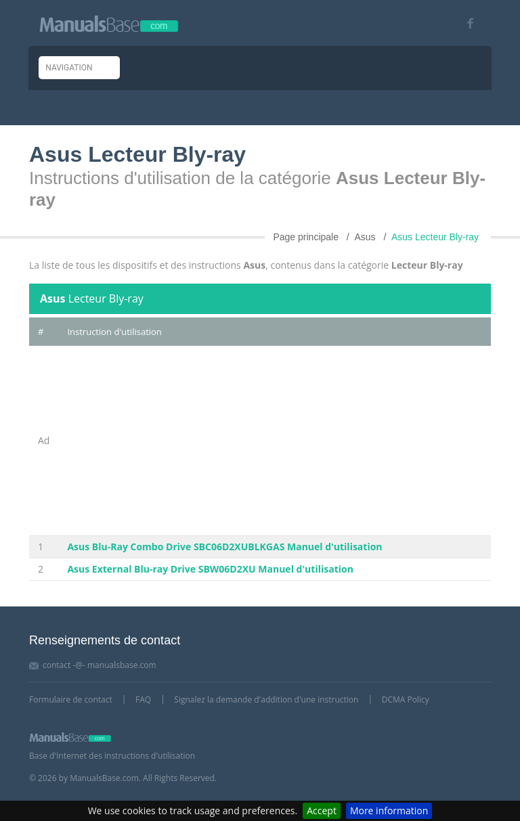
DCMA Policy (405, 699)
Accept (322, 810)
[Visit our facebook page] (465, 23)
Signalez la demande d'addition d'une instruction (266, 699)
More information (389, 810)
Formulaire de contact (70, 699)
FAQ (143, 699)
